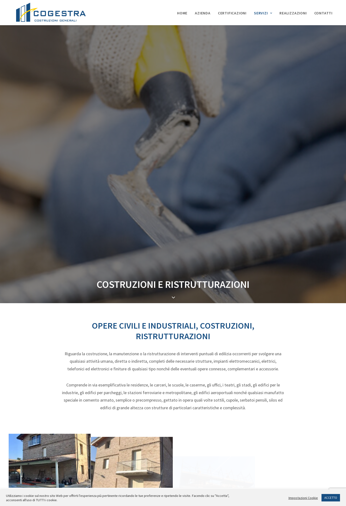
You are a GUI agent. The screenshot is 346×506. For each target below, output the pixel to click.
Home (182, 13)
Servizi (263, 13)
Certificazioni (232, 13)
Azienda (202, 13)
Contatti (323, 13)
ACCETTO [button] (330, 498)
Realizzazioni (293, 13)
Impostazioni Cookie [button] (303, 498)
